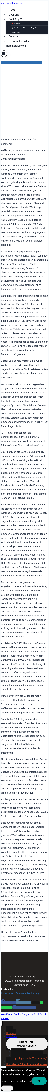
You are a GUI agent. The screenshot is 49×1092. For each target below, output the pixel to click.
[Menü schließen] (2, 1023)
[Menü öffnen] (4, 53)
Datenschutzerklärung (27, 993)
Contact (13, 36)
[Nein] (7, 1088)
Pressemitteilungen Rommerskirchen (21, 62)
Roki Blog (11, 1036)
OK (39, 1080)
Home (12, 9)
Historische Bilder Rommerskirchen (17, 43)
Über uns (14, 14)
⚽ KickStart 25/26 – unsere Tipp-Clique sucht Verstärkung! (27, 30)
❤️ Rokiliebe (15, 23)
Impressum (7, 993)
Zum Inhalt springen (12, 3)
